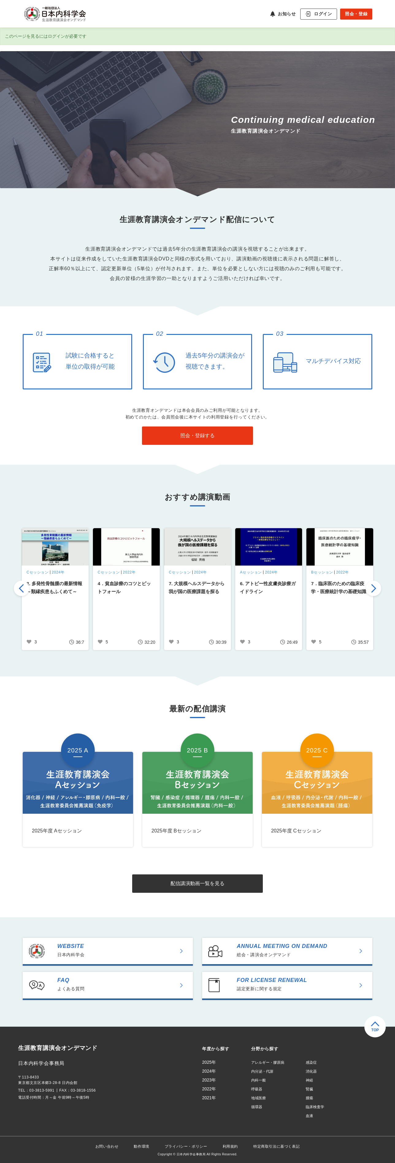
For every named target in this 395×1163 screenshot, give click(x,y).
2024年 (58, 572)
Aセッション (251, 572)
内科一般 (258, 1080)
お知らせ (287, 14)
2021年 (209, 1097)
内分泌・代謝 (262, 1071)
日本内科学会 (124, 950)
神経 (309, 1080)
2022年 (129, 572)
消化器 (311, 1071)
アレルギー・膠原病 (267, 1062)
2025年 (209, 1062)
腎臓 (309, 1089)
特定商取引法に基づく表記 (276, 1146)
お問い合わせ (107, 1146)
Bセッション (322, 572)
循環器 (256, 1107)
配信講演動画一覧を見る (197, 883)
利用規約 (230, 1146)
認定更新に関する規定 (303, 984)
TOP (375, 1030)
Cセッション (37, 572)
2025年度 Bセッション (176, 830)
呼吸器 (256, 1089)
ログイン (323, 13)
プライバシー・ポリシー (186, 1146)
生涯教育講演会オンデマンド (60, 1048)
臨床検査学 (315, 1107)
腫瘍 (309, 1098)
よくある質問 (124, 984)
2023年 (209, 1080)
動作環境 (141, 1146)
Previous (21, 589)
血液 (309, 1116)
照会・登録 (356, 14)
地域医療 (258, 1098)
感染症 (311, 1062)
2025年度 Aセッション (57, 830)
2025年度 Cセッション (296, 830)
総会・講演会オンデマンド (303, 950)
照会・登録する (197, 435)
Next (373, 589)
